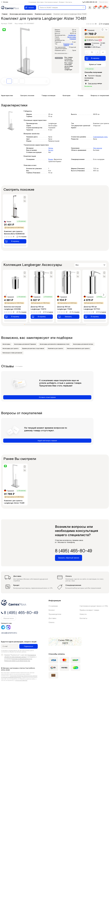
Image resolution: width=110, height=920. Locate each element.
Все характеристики (61, 53)
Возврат (62, 2)
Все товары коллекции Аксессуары (69, 59)
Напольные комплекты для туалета (78, 348)
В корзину (92, 58)
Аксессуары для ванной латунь (83, 344)
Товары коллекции (48, 96)
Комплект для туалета (68, 44)
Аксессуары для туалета (10, 348)
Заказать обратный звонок (68, 558)
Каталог (52, 610)
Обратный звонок (103, 2)
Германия (73, 39)
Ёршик (50, 159)
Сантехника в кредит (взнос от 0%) (94, 606)
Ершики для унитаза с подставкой (33, 348)
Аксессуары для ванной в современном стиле (54, 344)
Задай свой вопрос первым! (47, 440)
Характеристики (7, 96)
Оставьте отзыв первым (47, 397)
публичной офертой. (21, 680)
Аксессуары (71, 37)
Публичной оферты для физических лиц (17, 661)
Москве (98, 76)
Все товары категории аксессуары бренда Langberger (69, 66)
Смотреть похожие (27, 96)
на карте (67, 641)
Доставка (40, 2)
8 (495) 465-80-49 (90, 2)
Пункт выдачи (92, 83)
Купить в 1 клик (95, 64)
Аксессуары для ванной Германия (25, 344)
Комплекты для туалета (55, 348)
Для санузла (97, 148)
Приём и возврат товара (89, 610)
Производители (55, 614)
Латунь (50, 148)
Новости (83, 614)
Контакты (69, 2)
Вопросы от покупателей (100, 96)
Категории (66, 96)
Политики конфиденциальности (21, 659)
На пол (50, 150)
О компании (32, 2)
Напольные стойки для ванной (12, 353)
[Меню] (30, 7)
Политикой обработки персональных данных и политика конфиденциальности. (19, 676)
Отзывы (80, 96)
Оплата (51, 622)
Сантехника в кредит (51, 2)
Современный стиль (100, 137)
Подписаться (28, 646)
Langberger (72, 35)
